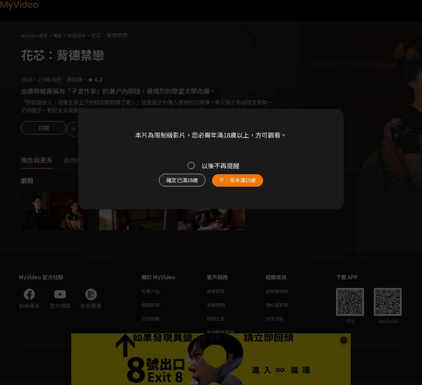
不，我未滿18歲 (245, 183)
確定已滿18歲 (174, 183)
